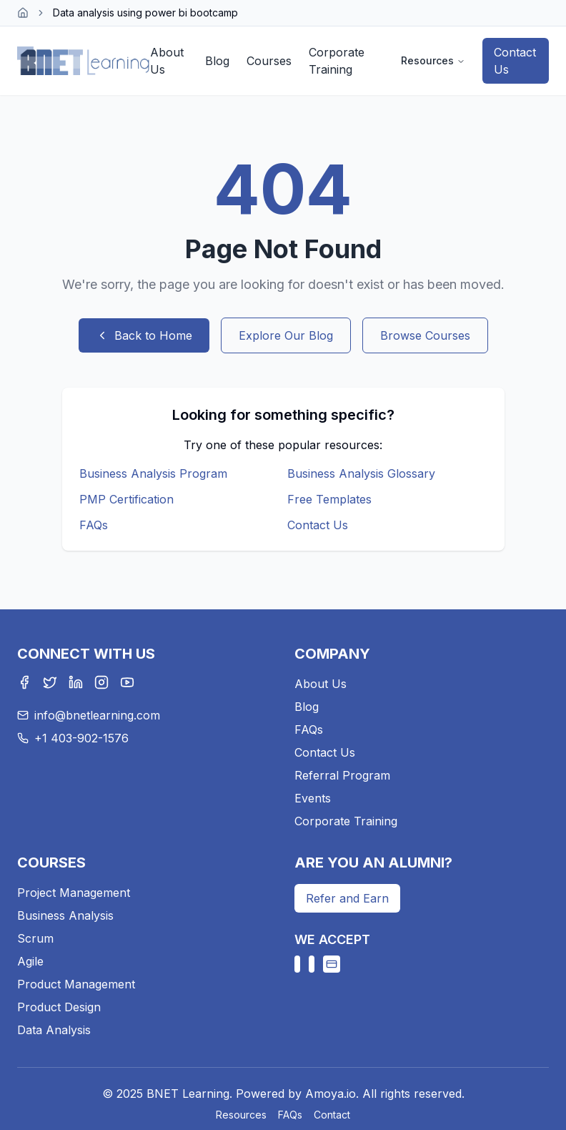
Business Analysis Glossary (361, 473)
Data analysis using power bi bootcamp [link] (145, 12)
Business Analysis (65, 915)
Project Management (73, 892)
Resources (433, 60)
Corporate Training (336, 61)
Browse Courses (425, 335)
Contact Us (515, 61)
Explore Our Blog (286, 335)
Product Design (59, 1007)
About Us (167, 61)
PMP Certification (126, 499)
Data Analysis (54, 1030)
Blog (217, 61)
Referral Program (342, 775)
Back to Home (144, 335)
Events (312, 798)
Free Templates (329, 499)
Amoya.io (330, 1093)
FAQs (93, 525)
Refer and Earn (347, 898)
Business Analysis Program (153, 473)
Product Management (76, 984)
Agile (30, 961)
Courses (269, 61)
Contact (332, 1115)
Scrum (35, 938)
